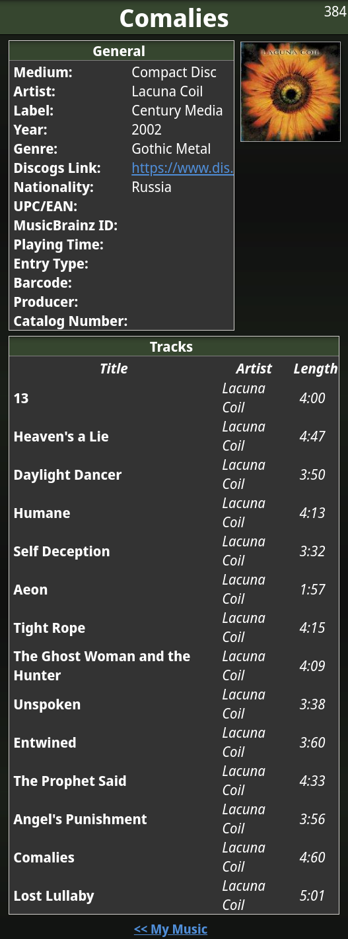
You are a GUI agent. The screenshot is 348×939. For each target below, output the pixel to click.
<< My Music (170, 929)
